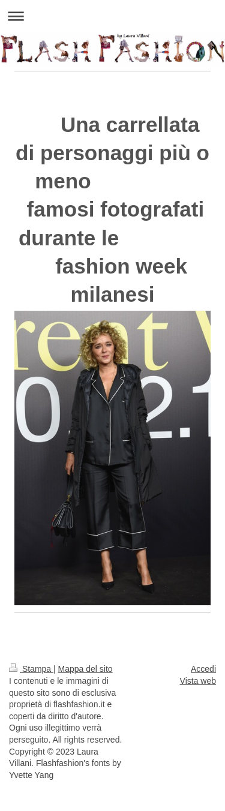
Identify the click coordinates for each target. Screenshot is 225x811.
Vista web (198, 681)
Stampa (31, 669)
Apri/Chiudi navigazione (112, 16)
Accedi (203, 669)
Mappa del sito (85, 669)
